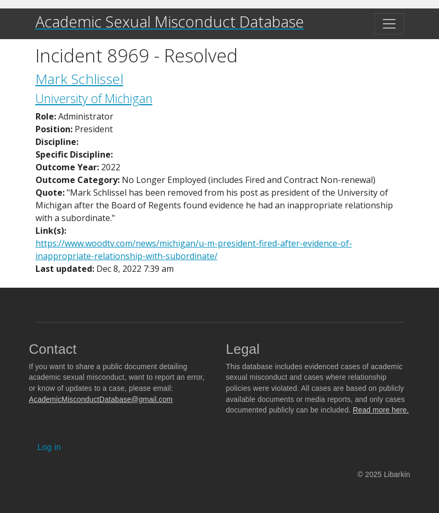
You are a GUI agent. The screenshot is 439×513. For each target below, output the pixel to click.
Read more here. (381, 410)
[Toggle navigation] (389, 23)
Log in (49, 447)
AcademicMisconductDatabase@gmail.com (101, 400)
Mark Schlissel (79, 78)
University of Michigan (94, 98)
